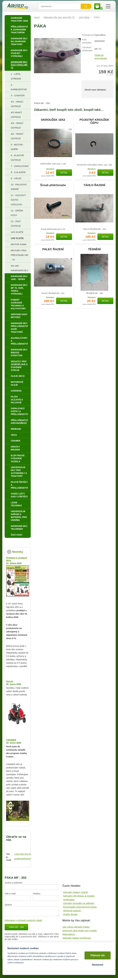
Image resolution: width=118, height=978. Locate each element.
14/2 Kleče (84, 17)
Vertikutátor (69, 899)
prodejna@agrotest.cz (25, 858)
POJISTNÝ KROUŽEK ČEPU (94, 121)
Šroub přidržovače (53, 185)
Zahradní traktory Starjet (75, 892)
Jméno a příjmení (13, 882)
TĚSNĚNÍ (94, 249)
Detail (64, 172)
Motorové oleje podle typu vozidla (79, 930)
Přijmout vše (97, 955)
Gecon (9, 681)
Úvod (36, 17)
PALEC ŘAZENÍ (53, 249)
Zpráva (8, 904)
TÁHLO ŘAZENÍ (94, 185)
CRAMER (11, 740)
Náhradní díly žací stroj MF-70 (59, 17)
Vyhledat (86, 6)
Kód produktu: (87, 41)
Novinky (17, 551)
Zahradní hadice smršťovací (76, 938)
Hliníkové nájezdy (72, 910)
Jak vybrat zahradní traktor (76, 927)
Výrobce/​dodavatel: (87, 49)
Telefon (36, 893)
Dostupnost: (88, 35)
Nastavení (97, 964)
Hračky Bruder (70, 914)
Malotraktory (68, 934)
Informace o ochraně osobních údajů (23, 920)
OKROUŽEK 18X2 (53, 119)
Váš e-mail (10, 893)
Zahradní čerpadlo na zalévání (78, 903)
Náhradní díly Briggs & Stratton (79, 896)
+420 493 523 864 (23, 854)
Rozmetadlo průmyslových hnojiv (80, 907)
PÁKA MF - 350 (16, 927)
